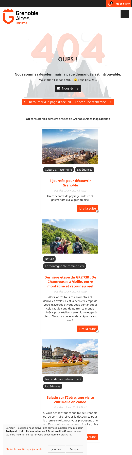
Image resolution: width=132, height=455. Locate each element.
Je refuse (56, 449)
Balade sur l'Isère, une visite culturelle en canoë (70, 399)
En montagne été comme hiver (64, 266)
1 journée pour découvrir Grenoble (70, 182)
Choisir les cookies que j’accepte (24, 449)
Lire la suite (87, 208)
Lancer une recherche (93, 102)
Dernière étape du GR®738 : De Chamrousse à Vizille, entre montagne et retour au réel (70, 281)
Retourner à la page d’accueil (47, 102)
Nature (49, 259)
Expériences (84, 169)
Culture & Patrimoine (58, 169)
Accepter (75, 449)
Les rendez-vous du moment (63, 379)
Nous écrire (67, 88)
